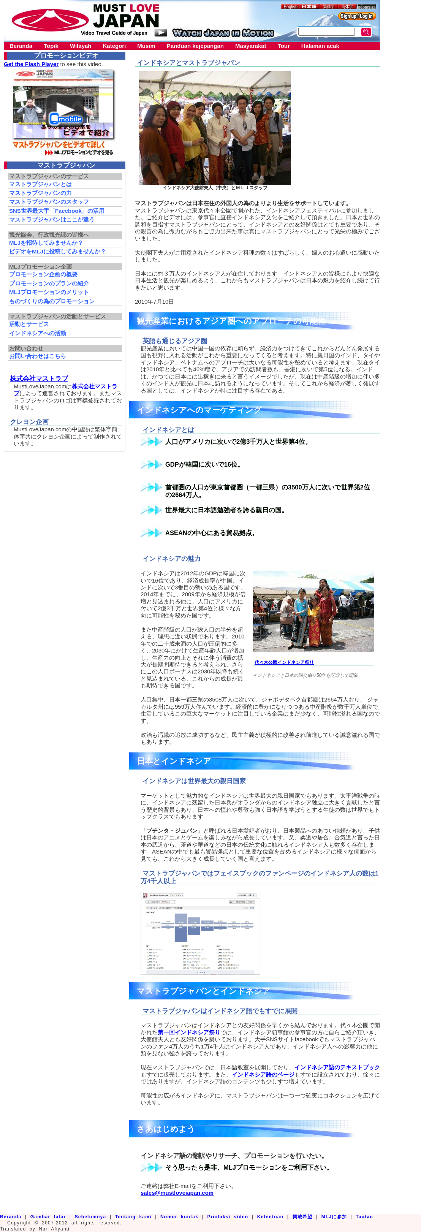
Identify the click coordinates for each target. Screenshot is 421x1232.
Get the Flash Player (31, 64)
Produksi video (227, 1216)
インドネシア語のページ (263, 1074)
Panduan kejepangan (195, 46)
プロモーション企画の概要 (43, 274)
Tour (284, 46)
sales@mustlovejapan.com (177, 1192)
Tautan (364, 1216)
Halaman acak (320, 46)
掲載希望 (303, 1216)
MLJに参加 (334, 1216)
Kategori (114, 46)
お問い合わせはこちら (37, 356)
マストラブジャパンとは (40, 184)
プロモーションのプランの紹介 (49, 283)
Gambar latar (48, 1216)
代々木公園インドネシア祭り (284, 662)
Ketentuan (270, 1216)
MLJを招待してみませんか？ (46, 242)
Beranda (20, 46)
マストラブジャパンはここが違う (52, 219)
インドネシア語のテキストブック (337, 1067)
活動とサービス (29, 324)
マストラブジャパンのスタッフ (49, 201)
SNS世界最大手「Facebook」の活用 (56, 210)
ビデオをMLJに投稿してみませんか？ (57, 251)
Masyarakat (250, 46)
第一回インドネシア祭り (189, 1032)
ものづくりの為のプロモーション (52, 301)
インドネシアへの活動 (37, 333)
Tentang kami (133, 1216)
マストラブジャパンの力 (40, 193)
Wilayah (81, 46)
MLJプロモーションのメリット (49, 292)
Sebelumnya (90, 1216)
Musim (146, 46)
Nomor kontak (179, 1216)
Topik (51, 46)
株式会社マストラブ (39, 378)
